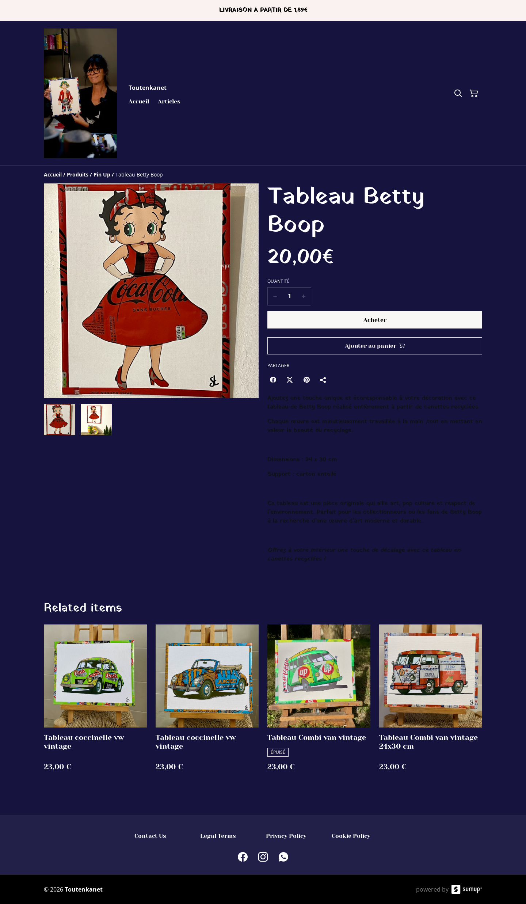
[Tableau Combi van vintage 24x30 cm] (430, 705)
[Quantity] (289, 296)
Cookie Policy (351, 835)
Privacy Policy (286, 835)
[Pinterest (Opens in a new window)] (306, 379)
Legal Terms (218, 835)
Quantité (278, 281)
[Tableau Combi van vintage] (318, 705)
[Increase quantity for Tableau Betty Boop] (303, 296)
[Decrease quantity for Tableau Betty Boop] (274, 296)
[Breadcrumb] (263, 174)
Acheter (374, 319)
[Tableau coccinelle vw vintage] (95, 705)
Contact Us (150, 835)
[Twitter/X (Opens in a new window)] (289, 379)
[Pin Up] (102, 174)
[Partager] (323, 379)
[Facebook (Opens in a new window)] (272, 379)
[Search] (458, 94)
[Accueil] (53, 174)
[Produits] (77, 174)
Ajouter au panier (375, 345)
